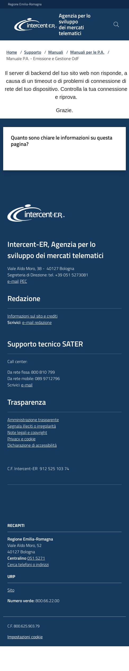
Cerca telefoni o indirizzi (28, 564)
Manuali (55, 52)
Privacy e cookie (21, 439)
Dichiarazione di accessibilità (32, 445)
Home (11, 52)
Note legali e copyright (27, 432)
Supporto (32, 52)
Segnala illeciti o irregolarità (31, 426)
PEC (23, 281)
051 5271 (36, 558)
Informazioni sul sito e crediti (32, 316)
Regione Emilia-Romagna (25, 4)
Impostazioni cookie (25, 637)
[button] (116, 24)
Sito (10, 590)
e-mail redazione (37, 322)
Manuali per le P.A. (87, 52)
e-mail (13, 281)
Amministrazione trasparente (33, 419)
